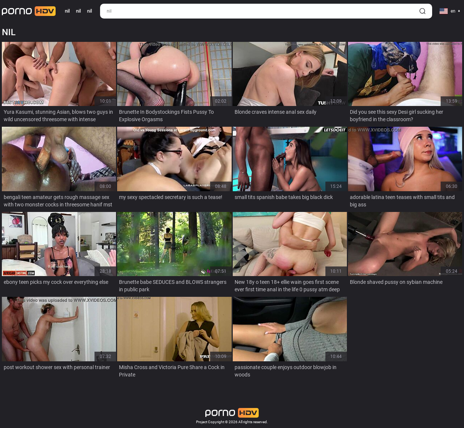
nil (78, 11)
